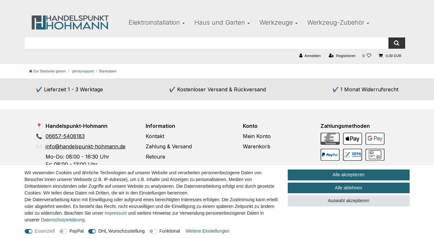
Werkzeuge (276, 22)
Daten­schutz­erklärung (63, 219)
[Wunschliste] (367, 56)
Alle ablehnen (348, 187)
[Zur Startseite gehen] (47, 71)
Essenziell (45, 231)
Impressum (116, 213)
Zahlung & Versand (169, 146)
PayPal (77, 231)
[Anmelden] (310, 56)
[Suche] (396, 43)
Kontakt (155, 136)
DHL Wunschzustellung (121, 231)
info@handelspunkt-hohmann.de (85, 146)
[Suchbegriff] (207, 43)
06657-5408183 (65, 136)
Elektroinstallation (154, 22)
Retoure (155, 156)
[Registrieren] (342, 56)
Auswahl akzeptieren (348, 200)
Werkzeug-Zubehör (335, 22)
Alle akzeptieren (349, 174)
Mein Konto (257, 136)
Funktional (169, 231)
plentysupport (82, 71)
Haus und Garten (219, 22)
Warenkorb (256, 146)
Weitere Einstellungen (207, 231)
